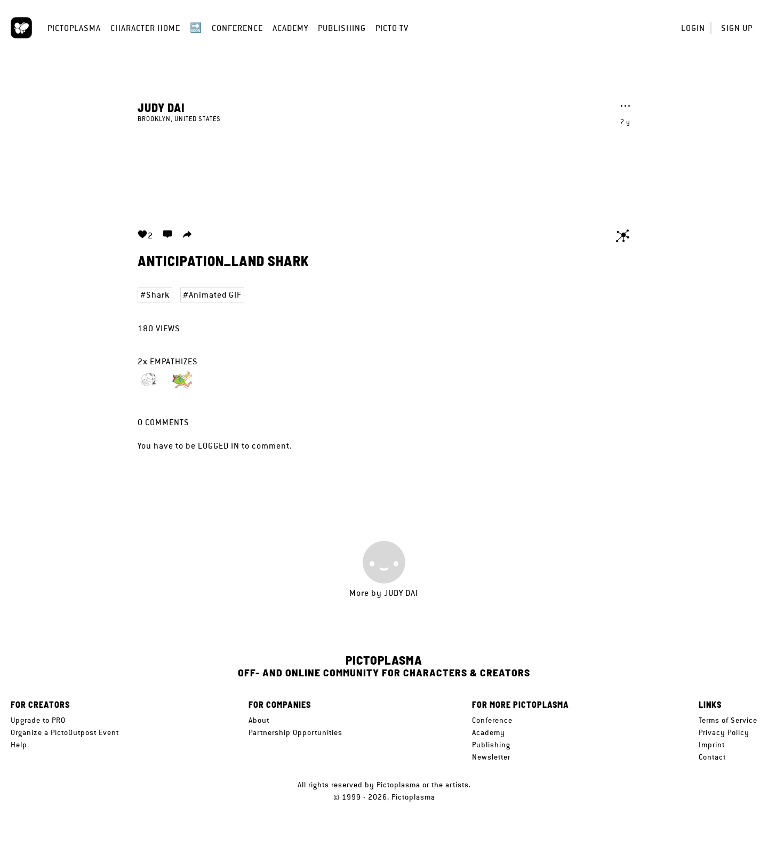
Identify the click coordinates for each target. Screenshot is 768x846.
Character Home (145, 28)
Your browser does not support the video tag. (384, 170)
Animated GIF (215, 294)
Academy (290, 28)
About (259, 720)
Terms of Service (728, 720)
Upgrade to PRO (38, 720)
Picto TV (392, 28)
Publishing (342, 28)
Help (19, 744)
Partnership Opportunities (295, 732)
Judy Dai (161, 107)
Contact (712, 757)
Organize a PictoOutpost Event (65, 732)
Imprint (712, 744)
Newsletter (491, 757)
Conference (237, 28)
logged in (218, 445)
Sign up (737, 28)
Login (693, 28)
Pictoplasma (74, 28)
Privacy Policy (724, 732)
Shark (158, 294)
